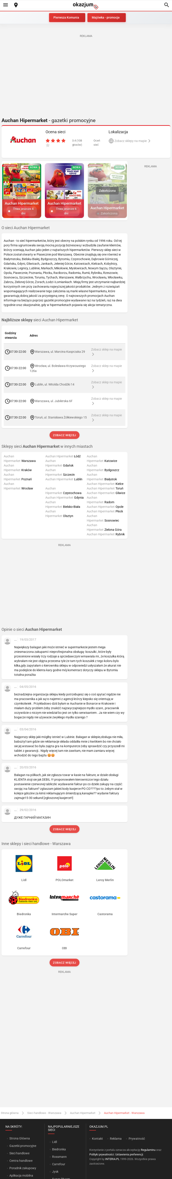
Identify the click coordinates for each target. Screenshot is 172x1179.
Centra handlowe (20, 1160)
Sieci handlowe (19, 1153)
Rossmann (59, 1156)
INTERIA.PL (112, 1159)
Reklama (116, 1138)
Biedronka (59, 1149)
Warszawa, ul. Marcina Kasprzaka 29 (60, 351)
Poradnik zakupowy (22, 1168)
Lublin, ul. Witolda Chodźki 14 (54, 384)
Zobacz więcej (64, 435)
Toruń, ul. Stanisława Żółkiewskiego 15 (61, 417)
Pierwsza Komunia (66, 17)
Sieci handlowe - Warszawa (44, 1113)
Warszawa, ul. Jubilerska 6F (54, 401)
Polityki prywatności (101, 1154)
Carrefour (58, 1164)
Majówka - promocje (106, 17)
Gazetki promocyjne (22, 1146)
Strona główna (10, 1113)
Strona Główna (19, 1138)
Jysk (55, 1171)
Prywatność (137, 1138)
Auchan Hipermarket (82, 1113)
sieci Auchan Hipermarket (40, 320)
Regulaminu (148, 1149)
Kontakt (97, 1138)
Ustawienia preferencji (129, 1154)
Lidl (54, 1142)
